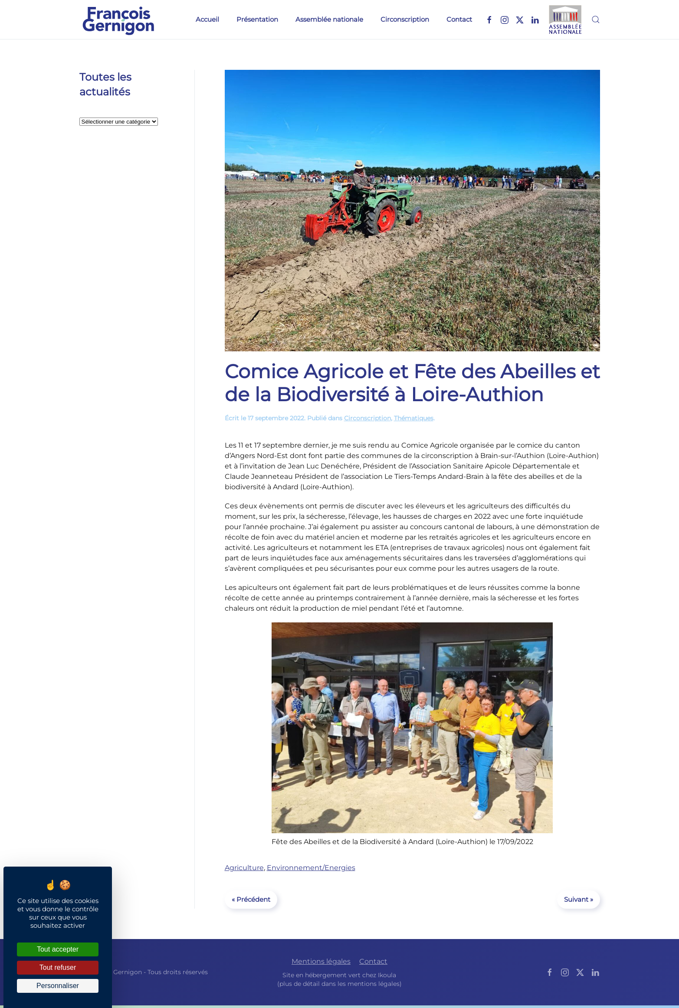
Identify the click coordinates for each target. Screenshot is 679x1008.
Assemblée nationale (329, 19)
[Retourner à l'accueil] (118, 19)
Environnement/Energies (311, 868)
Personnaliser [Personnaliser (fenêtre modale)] (57, 985)
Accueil (207, 19)
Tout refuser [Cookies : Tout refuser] (57, 967)
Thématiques (413, 418)
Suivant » (578, 899)
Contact (459, 19)
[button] (595, 19)
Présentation (257, 19)
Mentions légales (321, 961)
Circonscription (405, 19)
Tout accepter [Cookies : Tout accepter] (58, 949)
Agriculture (244, 868)
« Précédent (251, 899)
